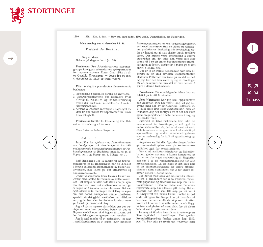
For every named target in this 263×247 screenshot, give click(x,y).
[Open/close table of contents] (10, 58)
